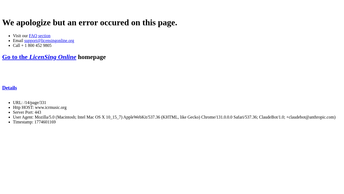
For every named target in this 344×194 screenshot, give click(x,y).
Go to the (39, 56)
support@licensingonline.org (49, 40)
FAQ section (39, 35)
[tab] (172, 88)
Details (9, 88)
